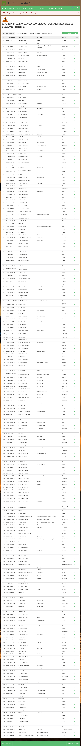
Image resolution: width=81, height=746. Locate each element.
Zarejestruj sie (56, 9)
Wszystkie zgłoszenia (8, 33)
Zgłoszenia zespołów (34, 33)
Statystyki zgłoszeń (47, 33)
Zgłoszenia (21, 9)
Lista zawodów (8, 9)
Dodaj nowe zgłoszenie (69, 33)
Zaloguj (42, 9)
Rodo (32, 9)
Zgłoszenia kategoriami (21, 33)
